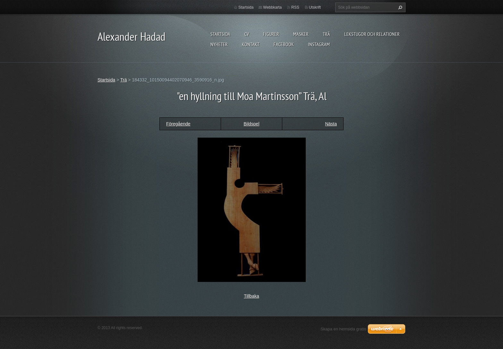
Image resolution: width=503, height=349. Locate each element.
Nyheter (219, 44)
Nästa (331, 123)
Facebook (284, 44)
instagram (319, 44)
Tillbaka (251, 296)
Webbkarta (272, 7)
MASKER (301, 34)
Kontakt (251, 44)
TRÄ (326, 34)
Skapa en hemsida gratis (343, 329)
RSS (295, 7)
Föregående (178, 123)
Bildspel (251, 123)
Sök (399, 7)
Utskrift (315, 7)
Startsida (220, 34)
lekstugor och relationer (372, 34)
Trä (123, 79)
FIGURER (271, 34)
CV (246, 34)
